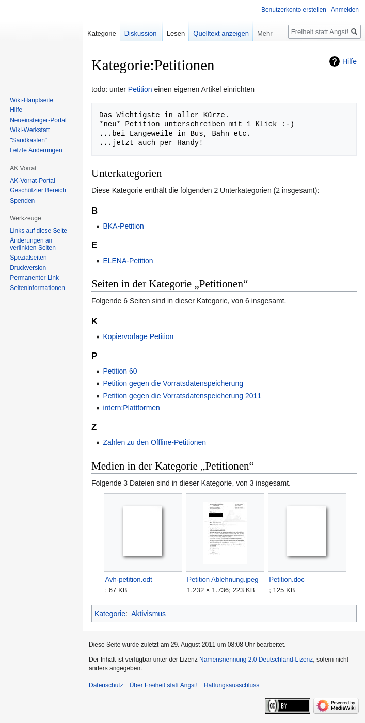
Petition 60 (120, 371)
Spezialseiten (28, 257)
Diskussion (140, 33)
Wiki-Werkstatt (30, 130)
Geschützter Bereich (38, 190)
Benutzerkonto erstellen (293, 9)
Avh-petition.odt (128, 579)
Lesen (176, 33)
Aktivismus (148, 613)
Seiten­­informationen (37, 288)
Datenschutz (106, 685)
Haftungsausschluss (231, 685)
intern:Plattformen (131, 408)
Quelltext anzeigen (221, 33)
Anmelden (345, 9)
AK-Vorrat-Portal (32, 180)
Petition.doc (287, 579)
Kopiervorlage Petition (138, 336)
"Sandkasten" (28, 140)
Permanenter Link (34, 277)
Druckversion (28, 267)
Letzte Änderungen (36, 150)
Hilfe (349, 61)
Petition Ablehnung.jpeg (222, 579)
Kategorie (109, 613)
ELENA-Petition (128, 260)
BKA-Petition (123, 226)
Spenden (22, 200)
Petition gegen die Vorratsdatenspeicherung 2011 (182, 396)
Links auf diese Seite (38, 230)
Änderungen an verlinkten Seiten (33, 244)
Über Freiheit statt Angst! (164, 685)
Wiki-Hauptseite (31, 100)
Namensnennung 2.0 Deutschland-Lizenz (256, 659)
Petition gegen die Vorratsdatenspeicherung (173, 383)
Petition (140, 89)
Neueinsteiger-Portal (38, 120)
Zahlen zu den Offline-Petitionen (154, 442)
